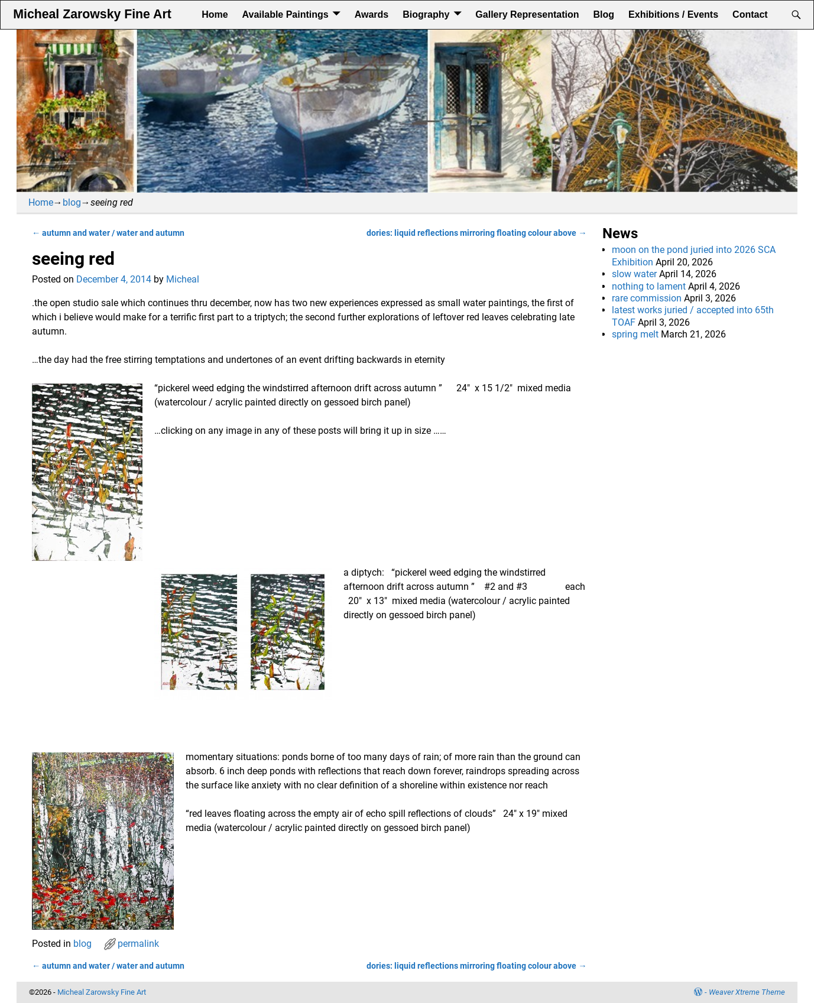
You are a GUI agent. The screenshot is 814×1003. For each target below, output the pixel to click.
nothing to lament (649, 286)
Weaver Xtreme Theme (747, 992)
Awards (372, 14)
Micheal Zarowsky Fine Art (92, 14)
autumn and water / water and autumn (108, 233)
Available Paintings (285, 14)
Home (215, 14)
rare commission (647, 298)
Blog (604, 14)
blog (72, 202)
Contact (750, 14)
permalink (138, 943)
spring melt (635, 334)
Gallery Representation (527, 14)
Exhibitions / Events (673, 14)
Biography (426, 14)
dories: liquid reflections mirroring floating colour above (476, 233)
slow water (634, 274)
